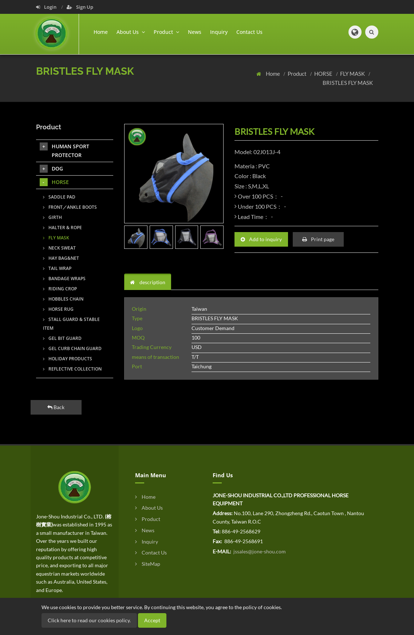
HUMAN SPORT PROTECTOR (64, 150)
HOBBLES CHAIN (63, 299)
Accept (152, 620)
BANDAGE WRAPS (64, 278)
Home (101, 31)
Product (298, 73)
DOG (51, 169)
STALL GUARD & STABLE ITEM (71, 323)
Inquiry (219, 31)
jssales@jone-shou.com (259, 551)
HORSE (324, 73)
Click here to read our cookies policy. (89, 620)
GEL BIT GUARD (62, 338)
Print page (318, 239)
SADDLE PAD (59, 197)
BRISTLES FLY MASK (348, 82)
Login (47, 7)
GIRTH (52, 217)
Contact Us (249, 31)
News (194, 31)
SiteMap (147, 564)
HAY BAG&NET (61, 258)
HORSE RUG (58, 309)
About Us (149, 508)
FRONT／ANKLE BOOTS (70, 207)
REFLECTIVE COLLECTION (72, 369)
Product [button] (166, 31)
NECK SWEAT (59, 248)
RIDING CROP (60, 289)
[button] (355, 32)
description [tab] (147, 282)
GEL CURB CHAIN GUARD (72, 348)
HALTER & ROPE (62, 227)
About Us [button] (131, 31)
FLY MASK (353, 73)
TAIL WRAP (57, 268)
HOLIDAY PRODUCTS (67, 359)
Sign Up (80, 7)
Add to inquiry (261, 239)
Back (55, 407)
